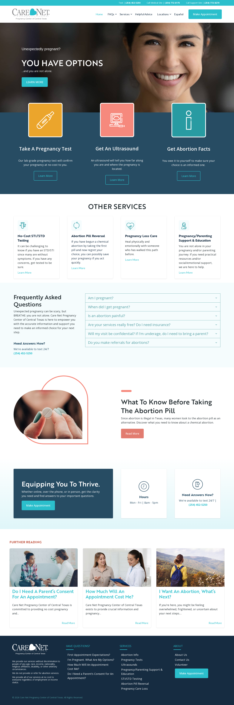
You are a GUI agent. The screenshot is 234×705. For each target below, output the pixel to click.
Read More (132, 433)
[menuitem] (191, 673)
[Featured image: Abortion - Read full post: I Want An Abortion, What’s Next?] (190, 567)
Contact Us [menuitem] (182, 659)
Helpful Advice (143, 14)
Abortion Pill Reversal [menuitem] (135, 683)
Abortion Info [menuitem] (129, 655)
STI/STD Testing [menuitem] (131, 678)
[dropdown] (111, 14)
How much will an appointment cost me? (110, 594)
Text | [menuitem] (129, 2)
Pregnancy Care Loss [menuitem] (134, 688)
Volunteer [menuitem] (181, 664)
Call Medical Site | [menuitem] (163, 2)
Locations (163, 14)
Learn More (45, 176)
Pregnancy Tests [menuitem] (132, 659)
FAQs (111, 14)
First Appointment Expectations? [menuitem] (88, 655)
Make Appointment (205, 14)
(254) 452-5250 (23, 353)
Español (178, 14)
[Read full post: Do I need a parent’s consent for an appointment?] (44, 567)
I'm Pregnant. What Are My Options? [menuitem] (90, 659)
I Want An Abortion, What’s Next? (187, 594)
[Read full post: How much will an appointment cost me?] (117, 567)
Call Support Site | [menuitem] (202, 2)
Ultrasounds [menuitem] (129, 664)
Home (99, 14)
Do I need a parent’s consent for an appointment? (43, 594)
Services (125, 14)
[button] (111, 14)
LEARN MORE (34, 82)
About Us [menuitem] (181, 655)
